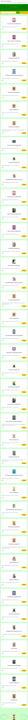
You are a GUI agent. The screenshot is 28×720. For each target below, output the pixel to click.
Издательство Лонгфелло (6, 1)
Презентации (24, 2)
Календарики (20, 2)
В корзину (24, 28)
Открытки (15, 2)
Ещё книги (8, 2)
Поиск (18, 12)
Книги (2, 2)
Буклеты (4, 2)
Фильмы (12, 2)
